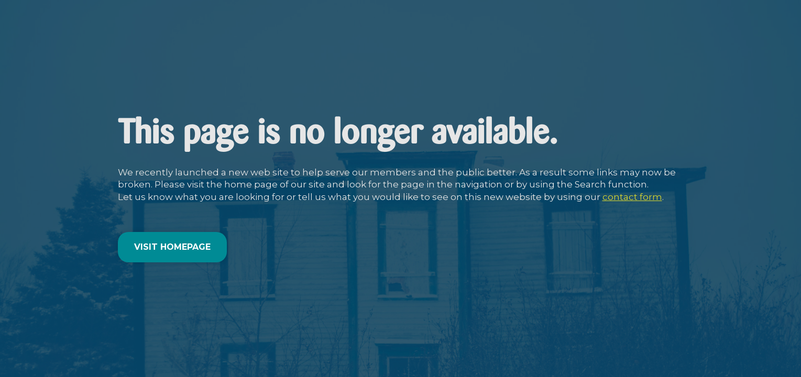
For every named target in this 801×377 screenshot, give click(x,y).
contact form (632, 197)
